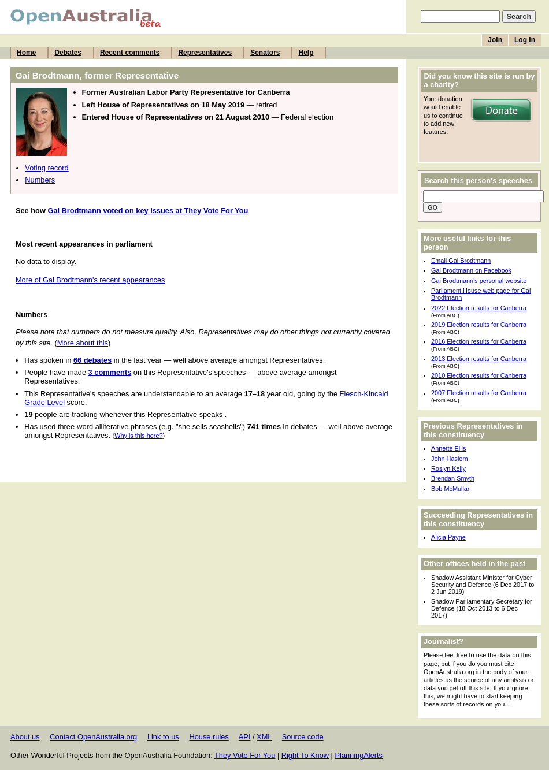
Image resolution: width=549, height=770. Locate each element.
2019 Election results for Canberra (478, 324)
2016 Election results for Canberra (478, 341)
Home (26, 53)
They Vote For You (244, 755)
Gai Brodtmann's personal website (478, 280)
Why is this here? (138, 435)
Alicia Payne (448, 537)
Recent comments (129, 53)
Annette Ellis (448, 448)
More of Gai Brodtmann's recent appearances (90, 280)
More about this (82, 342)
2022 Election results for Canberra (478, 307)
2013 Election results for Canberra (478, 358)
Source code (303, 736)
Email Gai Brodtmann (461, 260)
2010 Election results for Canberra (478, 375)
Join (495, 40)
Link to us (163, 736)
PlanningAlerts (359, 755)
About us (25, 736)
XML (264, 736)
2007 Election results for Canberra (478, 392)
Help (305, 53)
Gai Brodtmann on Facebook (471, 270)
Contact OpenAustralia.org (93, 736)
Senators (265, 53)
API (245, 736)
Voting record (46, 167)
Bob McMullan (451, 488)
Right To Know (305, 755)
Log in (524, 40)
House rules (208, 736)
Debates (67, 53)
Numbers (40, 180)
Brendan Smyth (452, 478)
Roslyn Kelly (448, 468)
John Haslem (449, 458)
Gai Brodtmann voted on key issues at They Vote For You (147, 210)
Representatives (205, 53)
